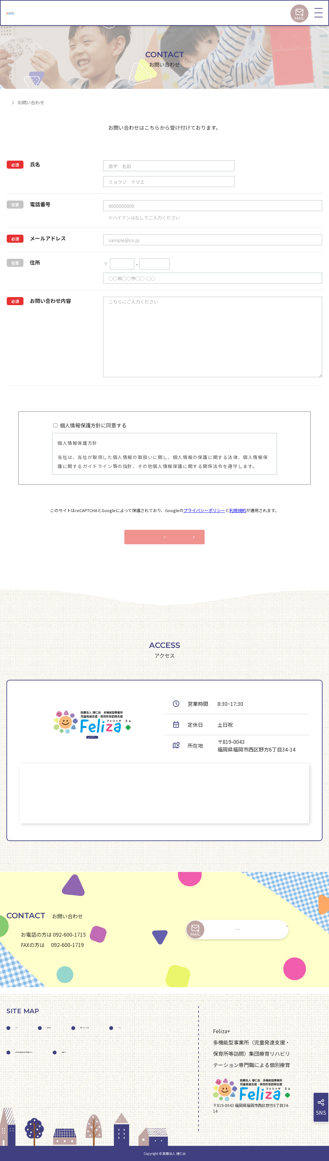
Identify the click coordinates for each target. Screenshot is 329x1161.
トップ (23, 1023)
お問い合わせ (75, 1023)
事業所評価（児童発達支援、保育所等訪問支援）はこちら (82, 1080)
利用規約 (237, 510)
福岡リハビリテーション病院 (48, 1052)
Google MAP (92, 744)
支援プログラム (33, 1108)
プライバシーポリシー (204, 510)
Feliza (119, 1052)
